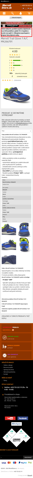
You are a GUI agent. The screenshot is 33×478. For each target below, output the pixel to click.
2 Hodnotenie (17, 80)
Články (5, 380)
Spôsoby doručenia (9, 369)
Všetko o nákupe (8, 365)
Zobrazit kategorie (16, 17)
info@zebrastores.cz (22, 123)
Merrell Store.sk (7, 6)
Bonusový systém (8, 367)
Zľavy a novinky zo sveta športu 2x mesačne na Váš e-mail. (15, 453)
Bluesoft (30, 475)
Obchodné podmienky (9, 372)
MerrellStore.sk (5, 1)
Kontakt (6, 374)
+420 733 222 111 (26, 5)
